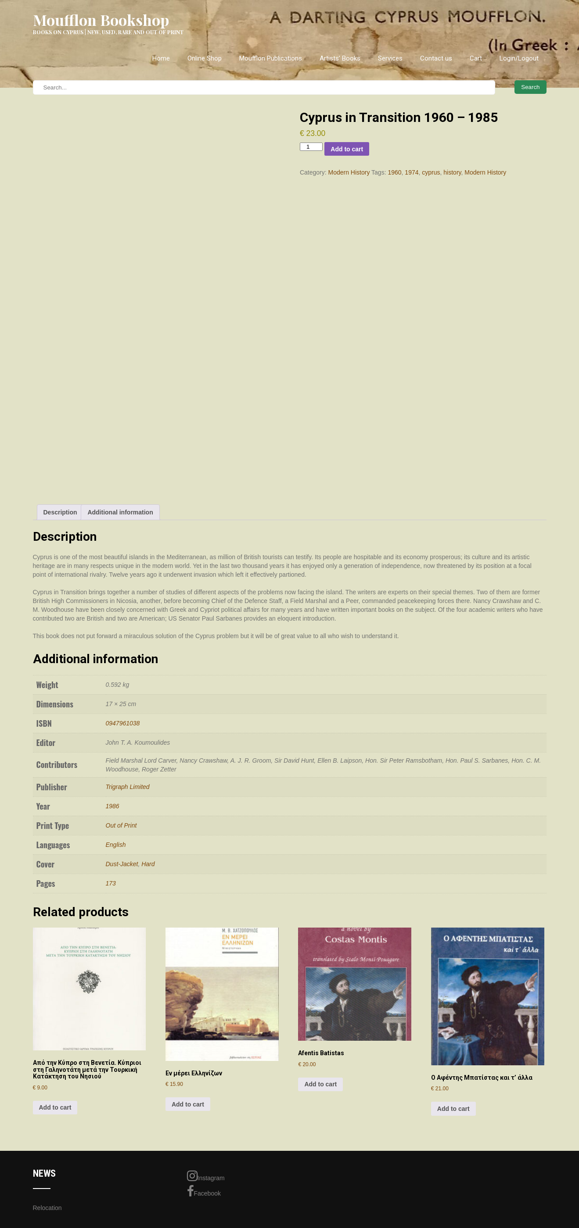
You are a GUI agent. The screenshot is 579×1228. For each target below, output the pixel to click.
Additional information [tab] (120, 512)
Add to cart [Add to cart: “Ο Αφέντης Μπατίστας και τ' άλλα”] (453, 1108)
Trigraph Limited (128, 786)
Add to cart (347, 149)
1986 (112, 806)
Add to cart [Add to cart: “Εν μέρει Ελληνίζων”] (188, 1104)
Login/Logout (519, 58)
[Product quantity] (311, 147)
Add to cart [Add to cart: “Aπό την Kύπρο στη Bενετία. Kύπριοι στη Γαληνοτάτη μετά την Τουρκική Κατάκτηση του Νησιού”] (55, 1107)
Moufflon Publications (270, 58)
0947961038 (123, 723)
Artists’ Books (340, 58)
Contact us (436, 58)
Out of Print (121, 825)
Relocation (47, 1207)
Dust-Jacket (122, 863)
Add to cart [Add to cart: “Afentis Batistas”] (320, 1084)
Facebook (204, 1191)
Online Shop (204, 58)
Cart (476, 58)
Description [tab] (60, 512)
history (452, 172)
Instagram (206, 1176)
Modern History (349, 172)
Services (390, 58)
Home (161, 58)
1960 (394, 172)
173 (111, 883)
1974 (411, 172)
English (116, 844)
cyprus (431, 172)
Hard (148, 863)
